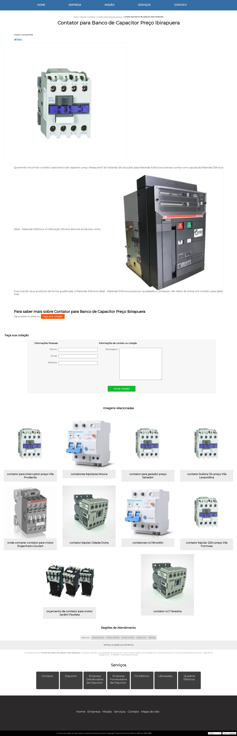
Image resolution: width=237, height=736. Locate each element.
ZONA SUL (141, 637)
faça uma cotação (52, 316)
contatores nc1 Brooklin (147, 542)
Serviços (144, 4)
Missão (110, 4)
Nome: (74, 350)
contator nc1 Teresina (167, 611)
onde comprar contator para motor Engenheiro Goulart (30, 544)
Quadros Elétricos (189, 677)
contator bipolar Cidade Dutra (89, 542)
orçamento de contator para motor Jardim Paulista (69, 613)
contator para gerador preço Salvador (148, 476)
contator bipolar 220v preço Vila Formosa (206, 544)
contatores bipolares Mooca (89, 474)
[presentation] (54, 374)
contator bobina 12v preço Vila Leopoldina (206, 476)
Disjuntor (71, 676)
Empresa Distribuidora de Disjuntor (94, 679)
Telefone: (73, 363)
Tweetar (18, 39)
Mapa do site (150, 711)
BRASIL (152, 637)
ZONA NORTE (113, 637)
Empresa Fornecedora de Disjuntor (118, 679)
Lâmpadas (166, 676)
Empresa (75, 4)
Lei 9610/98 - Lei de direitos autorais (124, 655)
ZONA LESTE (98, 637)
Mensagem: (133, 364)
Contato (180, 4)
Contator (48, 676)
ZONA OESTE (128, 637)
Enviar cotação (121, 388)
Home (41, 4)
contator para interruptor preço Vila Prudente (30, 476)
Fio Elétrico (142, 676)
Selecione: (85, 637)
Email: (74, 356)
